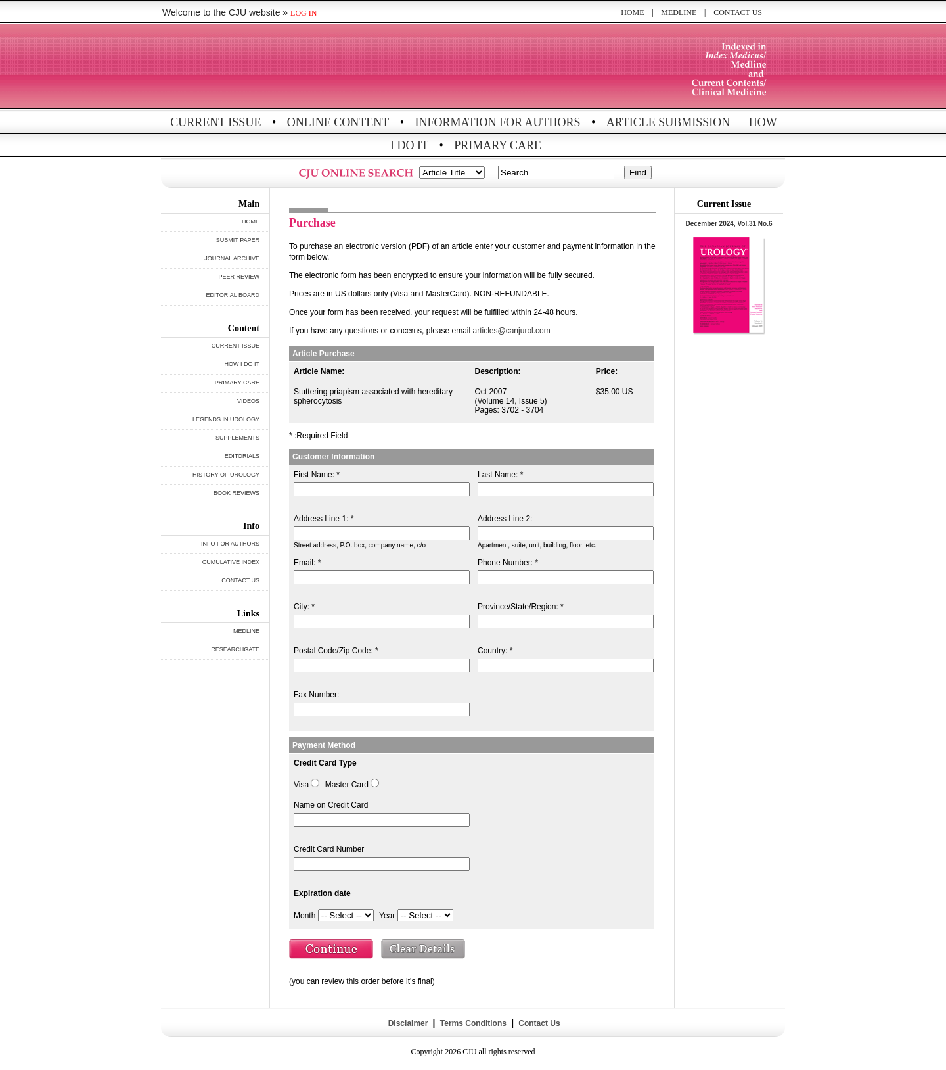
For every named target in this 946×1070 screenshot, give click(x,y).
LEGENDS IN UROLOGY (225, 419)
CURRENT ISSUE (215, 122)
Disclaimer (408, 1023)
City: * (304, 606)
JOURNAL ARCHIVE (231, 258)
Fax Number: (316, 694)
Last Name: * (500, 474)
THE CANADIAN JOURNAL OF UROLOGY (258, 67)
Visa (301, 784)
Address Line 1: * (323, 518)
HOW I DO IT (242, 364)
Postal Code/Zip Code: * (336, 650)
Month (304, 915)
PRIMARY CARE (497, 145)
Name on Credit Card (331, 805)
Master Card (347, 784)
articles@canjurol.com (512, 330)
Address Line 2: (505, 518)
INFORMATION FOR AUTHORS (498, 122)
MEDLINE (678, 12)
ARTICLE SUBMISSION (668, 122)
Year (387, 915)
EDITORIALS (242, 456)
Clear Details (423, 950)
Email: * (307, 562)
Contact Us (538, 1023)
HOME (632, 12)
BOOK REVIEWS (236, 493)
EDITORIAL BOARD (232, 295)
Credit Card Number (329, 849)
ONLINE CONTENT (338, 122)
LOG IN (303, 13)
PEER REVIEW (238, 276)
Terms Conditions (473, 1023)
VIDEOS (248, 401)
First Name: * (317, 474)
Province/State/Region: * (521, 606)
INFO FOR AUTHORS (230, 543)
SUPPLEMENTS (237, 437)
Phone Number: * (508, 562)
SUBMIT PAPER (237, 240)
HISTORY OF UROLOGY (225, 474)
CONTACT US (737, 12)
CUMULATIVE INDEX (230, 562)
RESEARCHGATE (235, 649)
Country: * (495, 650)
